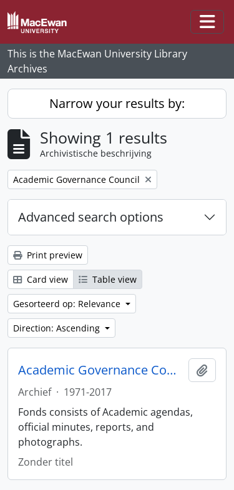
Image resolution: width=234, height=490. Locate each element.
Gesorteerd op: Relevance (68, 304)
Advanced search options (90, 216)
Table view (108, 279)
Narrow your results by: (117, 103)
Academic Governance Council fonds (100, 370)
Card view (40, 279)
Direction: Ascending (57, 328)
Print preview (47, 255)
